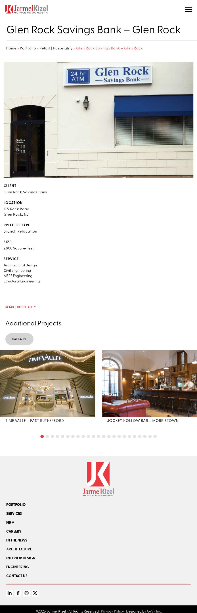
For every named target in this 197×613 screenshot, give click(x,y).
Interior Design (20, 558)
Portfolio (28, 48)
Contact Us (16, 576)
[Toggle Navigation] (188, 9)
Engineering (17, 567)
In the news (16, 540)
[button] (42, 436)
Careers (13, 531)
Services (14, 514)
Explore (19, 339)
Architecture (19, 549)
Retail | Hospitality (56, 48)
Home (11, 48)
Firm (10, 523)
